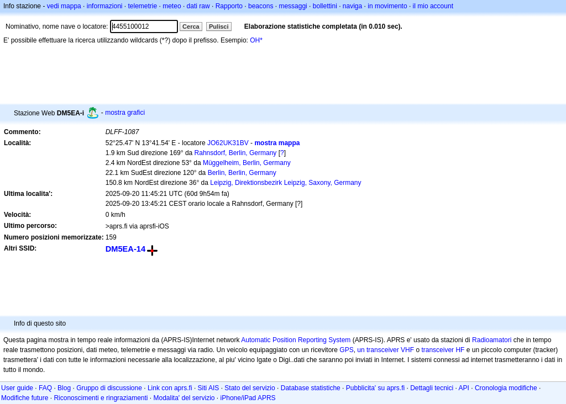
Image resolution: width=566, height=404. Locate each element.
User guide (17, 388)
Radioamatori (491, 340)
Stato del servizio (249, 388)
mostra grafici (125, 112)
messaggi (293, 6)
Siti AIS (208, 388)
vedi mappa (64, 6)
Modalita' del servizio (184, 398)
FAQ (45, 388)
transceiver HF (442, 350)
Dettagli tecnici (431, 388)
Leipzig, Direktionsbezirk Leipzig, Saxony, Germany (285, 183)
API (464, 388)
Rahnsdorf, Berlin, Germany (236, 153)
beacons (260, 6)
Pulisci (218, 26)
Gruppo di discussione (109, 388)
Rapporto (229, 6)
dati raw (198, 6)
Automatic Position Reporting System (295, 340)
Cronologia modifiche (506, 388)
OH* (256, 40)
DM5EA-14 (125, 248)
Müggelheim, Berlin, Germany (247, 163)
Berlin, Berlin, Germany (242, 173)
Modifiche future (24, 398)
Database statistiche (310, 388)
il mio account (433, 6)
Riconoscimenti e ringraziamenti (101, 398)
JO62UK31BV (228, 143)
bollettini (325, 6)
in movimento (387, 6)
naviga (352, 6)
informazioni (105, 6)
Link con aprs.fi (170, 388)
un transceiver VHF (385, 350)
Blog (64, 388)
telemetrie (143, 6)
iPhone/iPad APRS (248, 398)
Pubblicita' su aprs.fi (375, 388)
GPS (346, 350)
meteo (172, 6)
